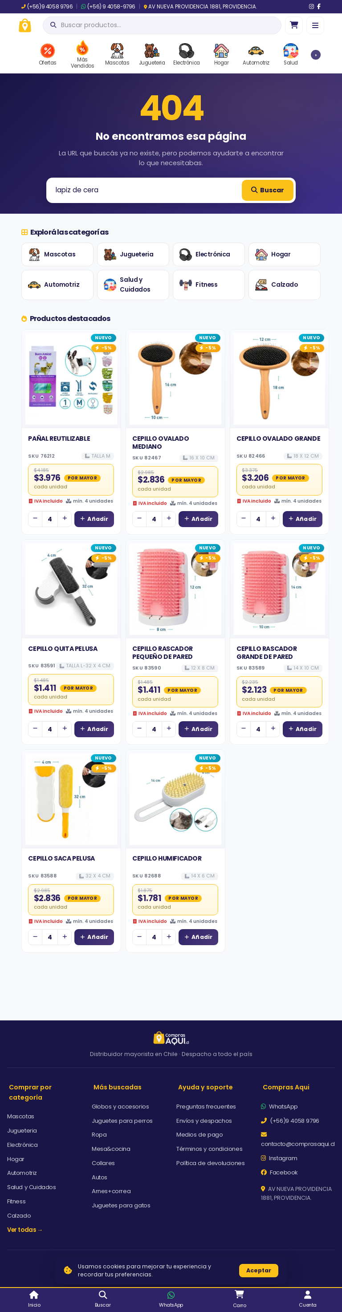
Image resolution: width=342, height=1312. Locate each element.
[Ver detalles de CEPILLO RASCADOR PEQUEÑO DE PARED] (175, 589)
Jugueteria (128, 254)
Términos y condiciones (209, 1149)
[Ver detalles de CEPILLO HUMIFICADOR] (175, 799)
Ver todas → (25, 1230)
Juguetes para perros (122, 1121)
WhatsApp (279, 1106)
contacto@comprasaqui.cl (298, 1140)
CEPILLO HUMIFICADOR (166, 858)
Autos (99, 1177)
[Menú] (315, 25)
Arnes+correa (111, 1191)
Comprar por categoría (30, 1092)
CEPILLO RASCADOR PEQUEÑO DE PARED (162, 652)
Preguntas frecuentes (206, 1106)
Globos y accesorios (120, 1106)
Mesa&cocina (111, 1149)
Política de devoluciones (210, 1163)
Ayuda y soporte (205, 1087)
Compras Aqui (286, 1087)
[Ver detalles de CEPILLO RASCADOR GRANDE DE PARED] (279, 589)
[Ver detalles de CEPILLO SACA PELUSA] (71, 799)
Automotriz (53, 285)
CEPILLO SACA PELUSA (61, 858)
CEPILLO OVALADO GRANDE (278, 438)
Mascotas (51, 254)
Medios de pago (199, 1134)
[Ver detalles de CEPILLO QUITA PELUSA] (71, 589)
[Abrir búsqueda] (162, 25)
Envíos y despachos (204, 1121)
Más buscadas (118, 1087)
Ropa (99, 1134)
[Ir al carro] (294, 25)
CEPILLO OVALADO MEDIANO (160, 442)
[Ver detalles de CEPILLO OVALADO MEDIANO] (175, 378)
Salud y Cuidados (127, 285)
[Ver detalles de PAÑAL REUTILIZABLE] (71, 378)
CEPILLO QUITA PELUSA (62, 648)
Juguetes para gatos (121, 1205)
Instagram (279, 1158)
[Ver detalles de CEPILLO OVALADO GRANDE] (279, 378)
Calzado (276, 285)
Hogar (272, 254)
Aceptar (258, 1270)
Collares (103, 1163)
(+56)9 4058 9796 (47, 6)
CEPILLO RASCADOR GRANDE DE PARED (266, 652)
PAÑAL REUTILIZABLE (59, 438)
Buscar (267, 190)
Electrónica (204, 254)
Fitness (198, 285)
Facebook (279, 1172)
